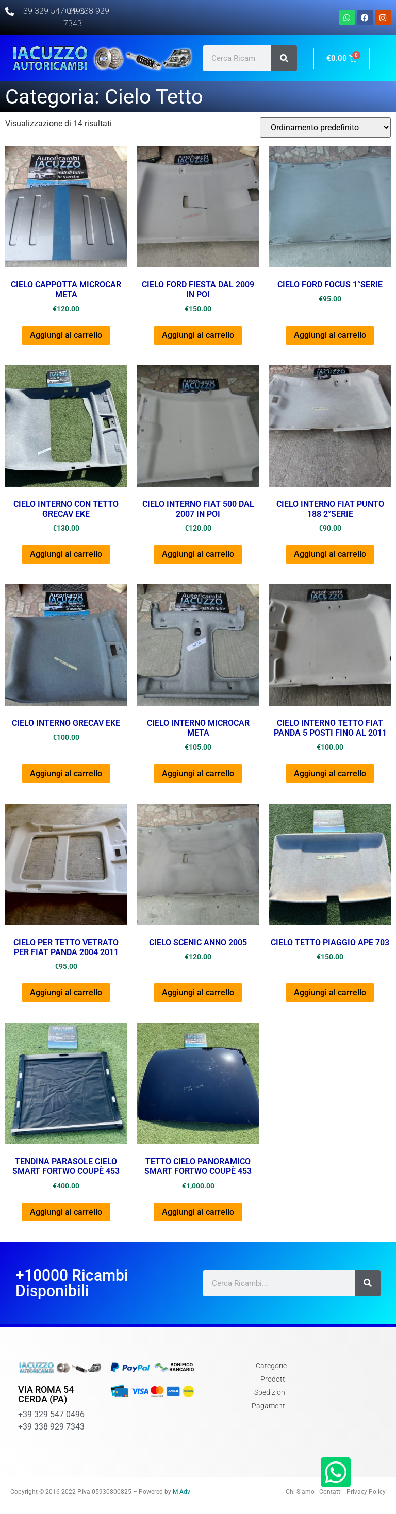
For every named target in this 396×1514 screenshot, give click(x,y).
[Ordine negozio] (325, 127)
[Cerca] (284, 58)
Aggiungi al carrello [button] (66, 335)
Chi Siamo (300, 1491)
